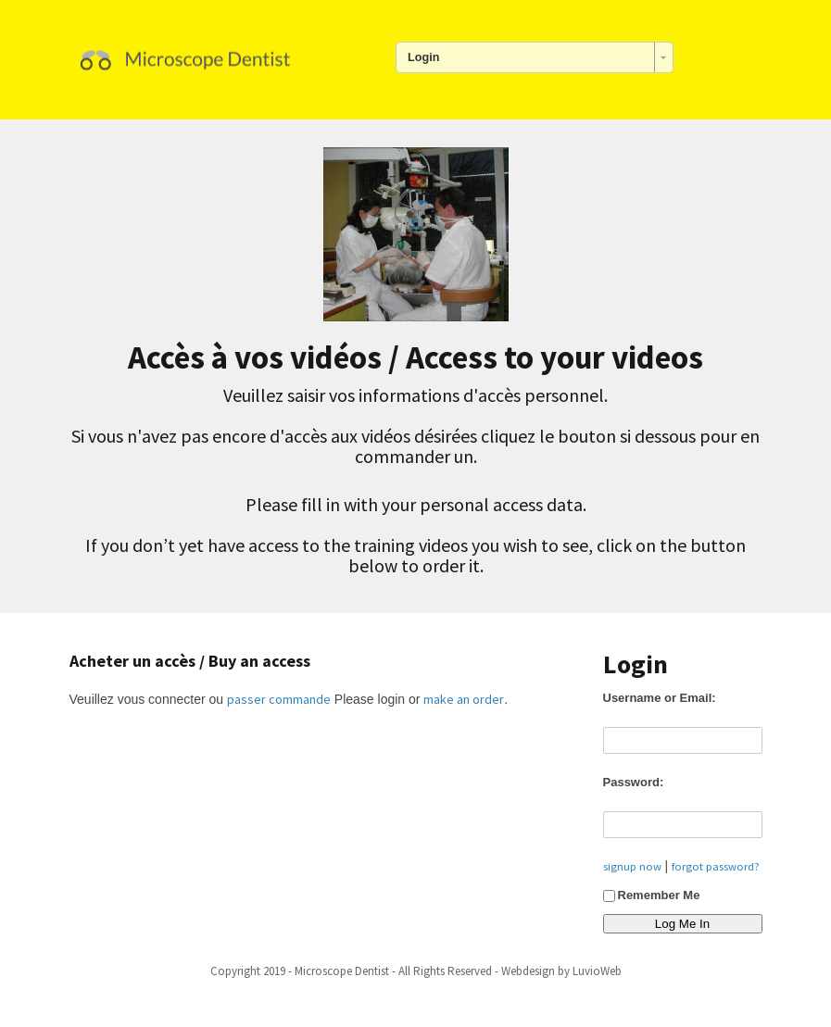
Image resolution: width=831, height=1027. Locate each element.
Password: (633, 782)
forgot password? (716, 866)
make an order (463, 699)
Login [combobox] (423, 57)
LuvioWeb (597, 971)
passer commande (279, 699)
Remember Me (651, 895)
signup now (632, 866)
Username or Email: (659, 698)
